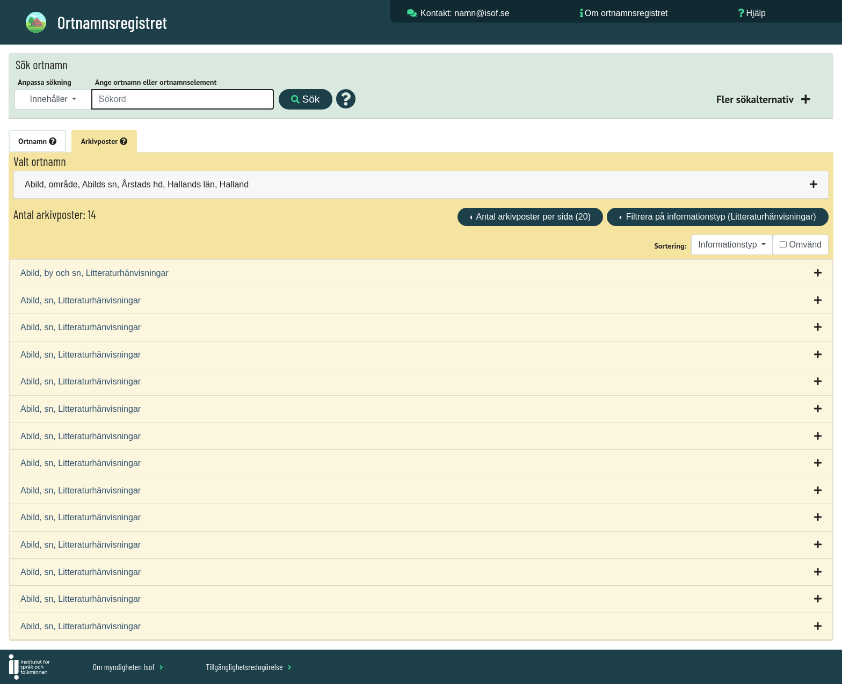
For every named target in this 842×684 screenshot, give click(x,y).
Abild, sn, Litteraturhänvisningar (80, 300)
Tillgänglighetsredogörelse (248, 666)
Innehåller (50, 99)
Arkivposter (104, 141)
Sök (305, 99)
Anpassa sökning (44, 82)
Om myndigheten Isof (128, 666)
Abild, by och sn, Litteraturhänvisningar (94, 273)
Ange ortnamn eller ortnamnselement (155, 82)
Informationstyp (728, 244)
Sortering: (670, 246)
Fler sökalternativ (756, 99)
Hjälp (756, 13)
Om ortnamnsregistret (626, 13)
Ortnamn (37, 141)
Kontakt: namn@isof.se (465, 13)
